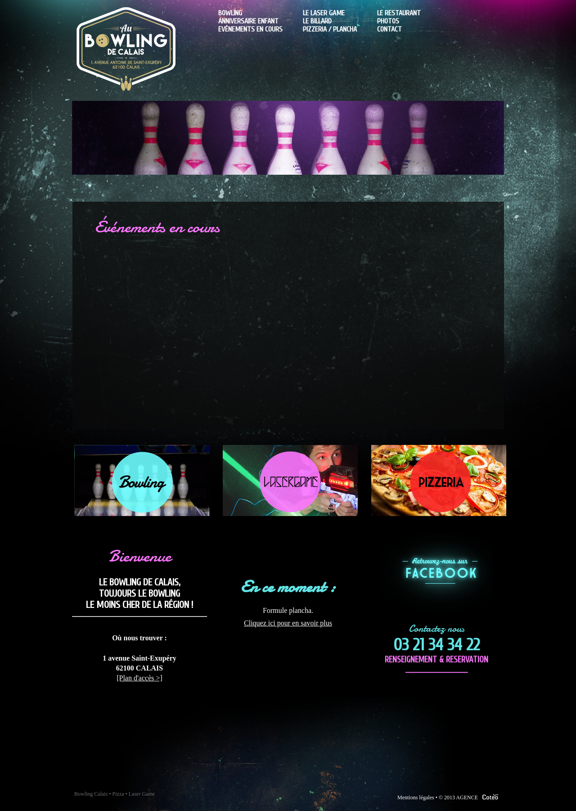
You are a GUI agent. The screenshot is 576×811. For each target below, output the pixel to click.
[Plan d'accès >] (139, 678)
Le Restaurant (399, 13)
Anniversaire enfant (248, 21)
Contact (389, 29)
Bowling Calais (91, 794)
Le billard (317, 21)
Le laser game (324, 13)
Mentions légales (415, 797)
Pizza (118, 794)
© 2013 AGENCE (470, 797)
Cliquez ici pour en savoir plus (288, 623)
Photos (388, 21)
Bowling (230, 13)
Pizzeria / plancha (330, 29)
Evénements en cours (250, 29)
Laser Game (142, 794)
